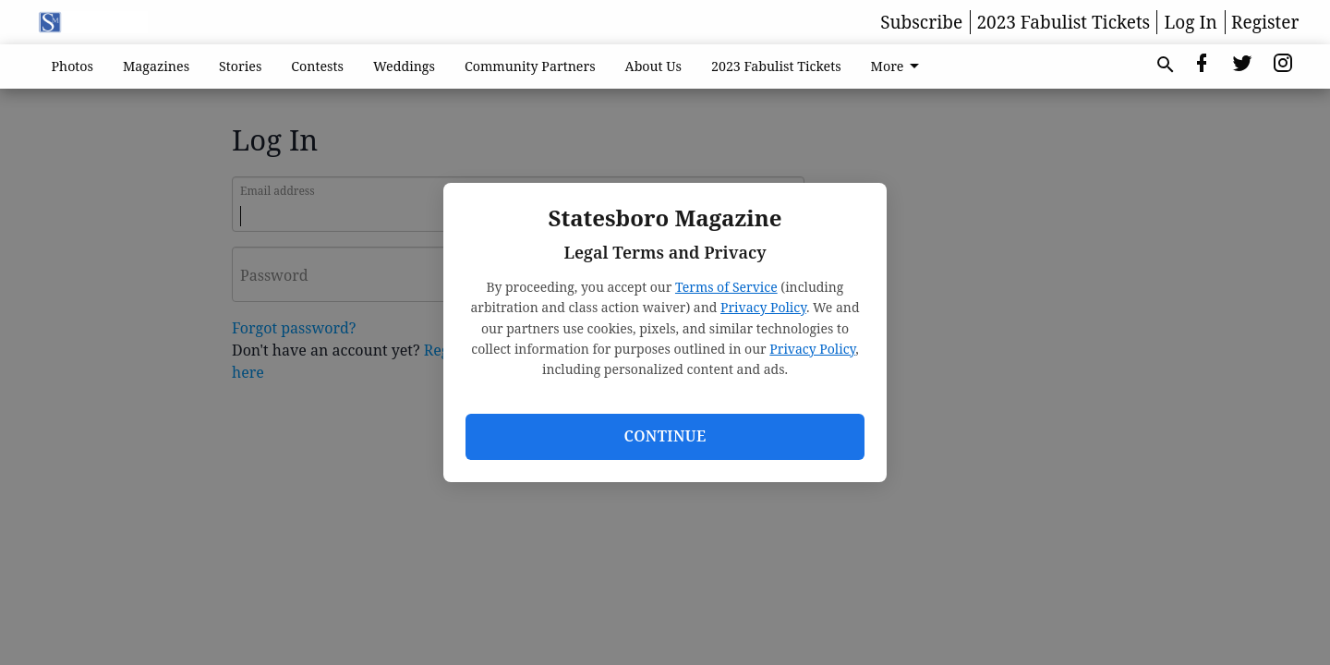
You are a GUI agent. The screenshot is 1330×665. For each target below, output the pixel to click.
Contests (317, 66)
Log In (1191, 22)
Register (1265, 22)
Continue (664, 436)
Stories (240, 66)
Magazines (156, 66)
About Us (653, 66)
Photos (73, 66)
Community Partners (530, 66)
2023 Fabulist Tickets (1063, 22)
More (898, 66)
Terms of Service (726, 287)
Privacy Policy (763, 307)
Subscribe (921, 22)
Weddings (404, 66)
